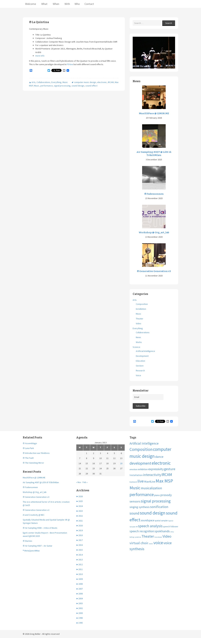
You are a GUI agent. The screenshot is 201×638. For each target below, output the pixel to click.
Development (142, 356)
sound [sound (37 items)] (134, 513)
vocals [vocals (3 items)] (151, 544)
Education (140, 360)
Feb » (85, 482)
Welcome (30, 4)
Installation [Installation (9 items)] (136, 475)
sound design (78, 85)
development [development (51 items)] (140, 463)
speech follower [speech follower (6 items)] (170, 526)
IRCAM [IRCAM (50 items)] (167, 474)
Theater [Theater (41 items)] (147, 536)
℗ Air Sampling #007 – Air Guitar (37, 545)
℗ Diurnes (27, 540)
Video (138, 323)
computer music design (85, 82)
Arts (33, 82)
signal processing (62, 85)
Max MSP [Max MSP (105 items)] (164, 481)
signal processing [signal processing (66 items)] (156, 501)
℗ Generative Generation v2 (36, 510)
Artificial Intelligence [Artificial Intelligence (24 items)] (144, 443)
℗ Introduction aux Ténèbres (36, 453)
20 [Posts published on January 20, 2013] (121, 463)
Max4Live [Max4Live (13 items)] (149, 481)
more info (39, 55)
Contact (89, 4)
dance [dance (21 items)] (159, 457)
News (138, 337)
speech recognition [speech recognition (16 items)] (142, 531)
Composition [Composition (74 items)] (141, 449)
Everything (56, 82)
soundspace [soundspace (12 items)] (147, 520)
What (44, 4)
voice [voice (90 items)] (158, 542)
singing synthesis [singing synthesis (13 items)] (140, 507)
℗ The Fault (28, 457)
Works (139, 342)
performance (46, 85)
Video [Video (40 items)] (167, 536)
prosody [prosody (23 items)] (166, 495)
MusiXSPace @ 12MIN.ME (154, 113)
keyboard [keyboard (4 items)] (133, 482)
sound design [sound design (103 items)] (152, 513)
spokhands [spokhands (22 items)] (162, 531)
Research (140, 370)
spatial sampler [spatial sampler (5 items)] (161, 520)
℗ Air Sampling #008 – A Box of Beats (40, 527)
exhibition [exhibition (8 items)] (143, 469)
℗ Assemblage (30, 443)
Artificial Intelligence (145, 351)
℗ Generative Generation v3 (154, 271)
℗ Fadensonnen (154, 193)
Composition (142, 304)
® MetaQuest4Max (31, 550)
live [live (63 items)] (141, 481)
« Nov (78, 482)
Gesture (140, 365)
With (67, 4)
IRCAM (111, 82)
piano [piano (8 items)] (157, 495)
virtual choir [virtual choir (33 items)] (139, 543)
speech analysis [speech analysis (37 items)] (150, 526)
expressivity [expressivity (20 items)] (156, 469)
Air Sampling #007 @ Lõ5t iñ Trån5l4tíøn (153, 154)
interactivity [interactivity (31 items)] (152, 474)
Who (77, 4)
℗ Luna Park (28, 448)
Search (168, 23)
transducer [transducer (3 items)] (158, 537)
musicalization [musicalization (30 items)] (151, 488)
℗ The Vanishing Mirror (33, 462)
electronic (102, 82)
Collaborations (43, 82)
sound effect (91, 85)
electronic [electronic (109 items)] (161, 463)
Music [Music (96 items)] (135, 488)
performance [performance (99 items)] (142, 494)
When (55, 4)
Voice (138, 375)
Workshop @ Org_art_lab (154, 232)
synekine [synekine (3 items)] (138, 537)
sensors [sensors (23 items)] (135, 501)
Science (136, 347)
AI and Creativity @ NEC (33, 514)
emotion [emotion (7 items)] (133, 469)
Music (65, 82)
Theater (139, 318)
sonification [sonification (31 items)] (159, 507)
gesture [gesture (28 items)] (169, 469)
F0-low (70, 64)
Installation (141, 308)
